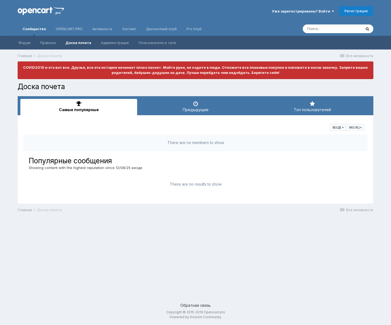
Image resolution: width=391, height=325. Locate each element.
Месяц (355, 127)
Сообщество (34, 31)
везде (338, 127)
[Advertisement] (180, 259)
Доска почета (78, 42)
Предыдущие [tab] (195, 106)
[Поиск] (332, 28)
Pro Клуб (194, 29)
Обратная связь (195, 305)
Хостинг (129, 29)
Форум (24, 42)
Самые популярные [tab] (78, 106)
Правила (48, 42)
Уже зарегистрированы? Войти (303, 11)
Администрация (115, 42)
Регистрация (356, 11)
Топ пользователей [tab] (312, 106)
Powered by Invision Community (195, 317)
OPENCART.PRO (69, 29)
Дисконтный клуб (161, 29)
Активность (102, 29)
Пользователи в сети (157, 42)
